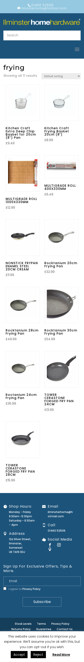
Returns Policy (21, 629)
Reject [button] (38, 654)
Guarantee (43, 629)
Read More (61, 654)
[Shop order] (61, 76)
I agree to (22, 589)
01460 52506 (56, 531)
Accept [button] (19, 654)
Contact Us (65, 629)
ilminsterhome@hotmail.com (60, 514)
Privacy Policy (31, 589)
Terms (41, 624)
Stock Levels (23, 624)
